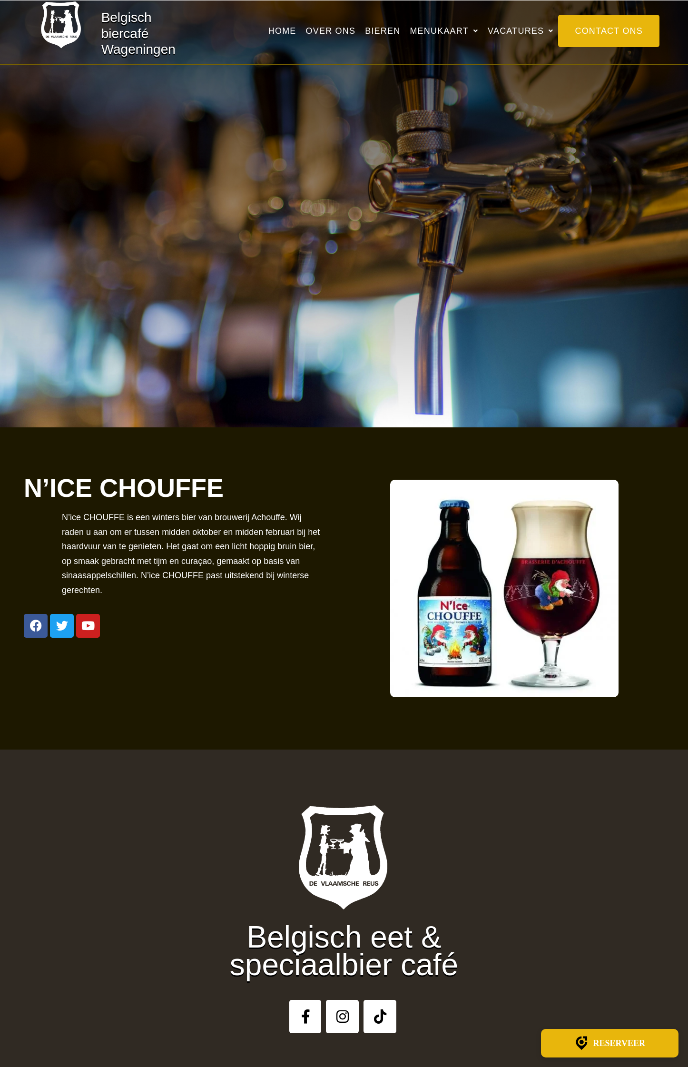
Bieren (382, 31)
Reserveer (609, 1043)
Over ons (331, 31)
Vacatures (520, 31)
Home (282, 31)
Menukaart (444, 31)
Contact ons (609, 31)
